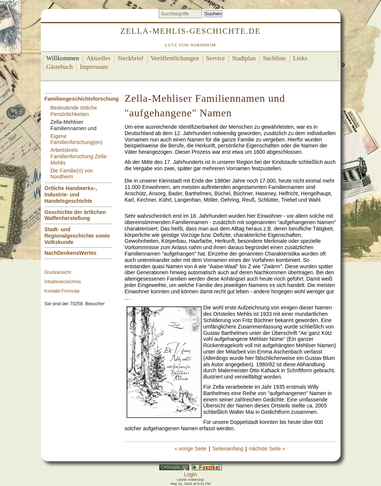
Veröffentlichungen (175, 58)
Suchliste (274, 58)
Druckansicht (58, 272)
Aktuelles (98, 58)
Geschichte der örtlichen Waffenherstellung (75, 215)
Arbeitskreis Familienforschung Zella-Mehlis (79, 156)
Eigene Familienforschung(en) (77, 139)
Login (190, 474)
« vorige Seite (191, 449)
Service (215, 58)
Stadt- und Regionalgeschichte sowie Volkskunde (77, 235)
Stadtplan (243, 58)
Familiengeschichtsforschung (82, 99)
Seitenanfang (228, 449)
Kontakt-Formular (62, 291)
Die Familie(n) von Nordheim (72, 174)
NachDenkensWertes (71, 253)
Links (300, 58)
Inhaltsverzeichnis (63, 281)
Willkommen (62, 58)
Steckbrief (130, 58)
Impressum (94, 66)
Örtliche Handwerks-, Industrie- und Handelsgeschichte (71, 194)
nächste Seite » (267, 449)
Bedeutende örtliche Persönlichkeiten (74, 111)
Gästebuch (59, 66)
